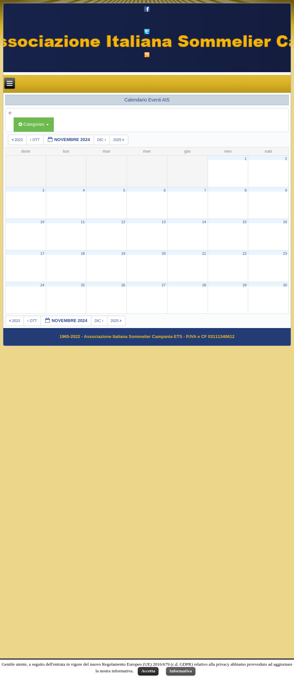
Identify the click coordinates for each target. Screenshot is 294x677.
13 (164, 222)
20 (164, 253)
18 (83, 253)
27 (164, 285)
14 (204, 222)
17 (42, 253)
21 (204, 253)
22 (244, 253)
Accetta (148, 670)
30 (285, 285)
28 (204, 285)
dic (102, 140)
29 (244, 285)
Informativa (180, 670)
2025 (119, 140)
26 (123, 285)
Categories (34, 124)
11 (83, 222)
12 (123, 222)
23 (285, 253)
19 (123, 253)
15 (244, 222)
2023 (18, 140)
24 (42, 285)
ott (35, 140)
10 (42, 222)
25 (83, 285)
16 (285, 222)
